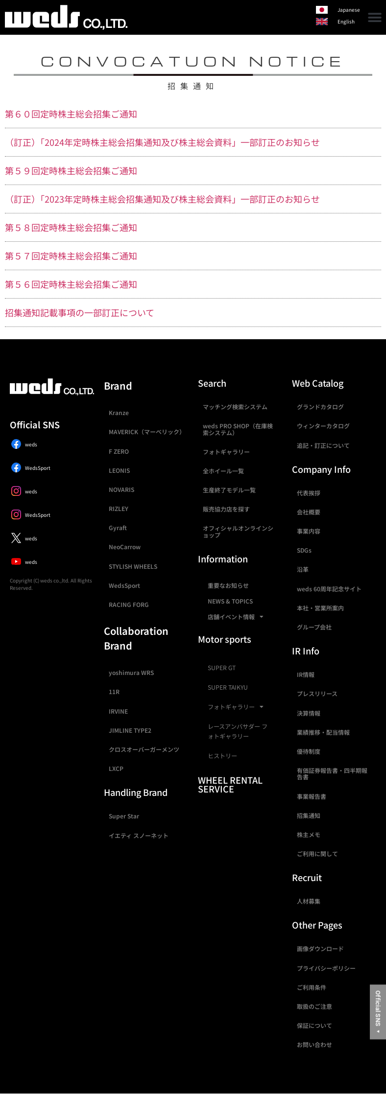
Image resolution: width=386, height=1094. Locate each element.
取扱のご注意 (314, 1006)
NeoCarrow (125, 546)
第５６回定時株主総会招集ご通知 (71, 284)
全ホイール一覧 (223, 470)
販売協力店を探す (226, 509)
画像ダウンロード (320, 948)
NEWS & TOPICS (230, 601)
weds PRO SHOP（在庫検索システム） (238, 428)
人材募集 (308, 901)
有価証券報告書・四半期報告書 (332, 773)
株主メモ (308, 834)
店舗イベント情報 (236, 617)
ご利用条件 (311, 987)
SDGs (304, 550)
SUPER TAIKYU (228, 687)
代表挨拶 (308, 493)
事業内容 (308, 531)
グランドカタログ (320, 406)
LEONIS (119, 470)
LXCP (116, 768)
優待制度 (308, 751)
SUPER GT (222, 667)
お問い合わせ (314, 1044)
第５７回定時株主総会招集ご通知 (71, 255)
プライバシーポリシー (326, 968)
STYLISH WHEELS (133, 566)
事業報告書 (311, 796)
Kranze (119, 412)
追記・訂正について (323, 445)
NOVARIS (121, 489)
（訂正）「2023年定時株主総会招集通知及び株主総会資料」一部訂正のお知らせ (162, 198)
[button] (375, 17)
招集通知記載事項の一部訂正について (79, 312)
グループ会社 (314, 627)
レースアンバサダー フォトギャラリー (237, 731)
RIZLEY (118, 508)
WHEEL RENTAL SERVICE (230, 784)
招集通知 (308, 815)
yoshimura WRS (131, 672)
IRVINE (118, 711)
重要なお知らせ (228, 585)
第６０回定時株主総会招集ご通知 (71, 113)
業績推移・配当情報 (323, 732)
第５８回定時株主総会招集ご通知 (71, 227)
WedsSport (124, 585)
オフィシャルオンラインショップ (238, 531)
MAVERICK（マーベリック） (147, 431)
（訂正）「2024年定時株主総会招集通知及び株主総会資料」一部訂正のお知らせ (162, 142)
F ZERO (119, 451)
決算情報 (308, 713)
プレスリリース (317, 693)
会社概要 (308, 512)
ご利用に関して (317, 853)
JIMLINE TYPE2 (130, 730)
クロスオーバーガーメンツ (144, 749)
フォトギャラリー (226, 451)
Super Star (124, 816)
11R (114, 691)
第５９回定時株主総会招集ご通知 (71, 170)
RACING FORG (129, 604)
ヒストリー (222, 755)
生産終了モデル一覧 (229, 490)
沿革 (303, 569)
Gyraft (118, 527)
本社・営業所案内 (320, 608)
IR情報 (305, 674)
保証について (314, 1025)
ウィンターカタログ (323, 425)
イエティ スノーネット (139, 835)
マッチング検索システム (235, 406)
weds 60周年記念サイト (329, 588)
